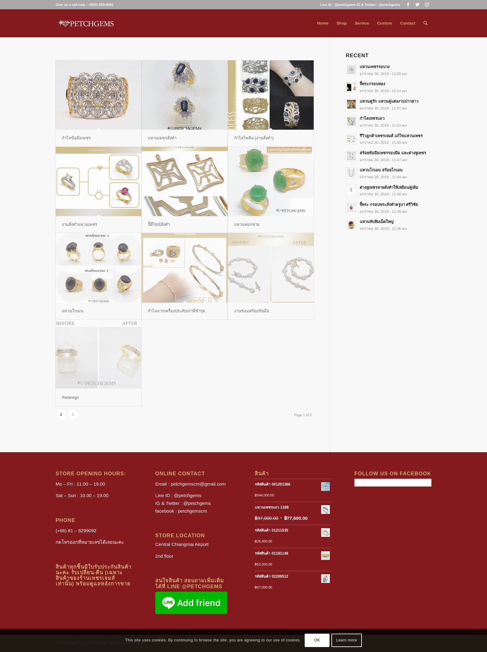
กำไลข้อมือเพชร (76, 138)
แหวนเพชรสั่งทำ (162, 138)
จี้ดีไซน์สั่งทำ (159, 224)
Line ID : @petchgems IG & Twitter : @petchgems (360, 5)
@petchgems (188, 495)
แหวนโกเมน (73, 311)
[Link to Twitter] (417, 4)
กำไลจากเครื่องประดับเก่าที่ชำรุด (176, 311)
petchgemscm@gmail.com (198, 484)
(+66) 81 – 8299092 (76, 530)
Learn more (346, 640)
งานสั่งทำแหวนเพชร (79, 224)
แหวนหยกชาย (247, 224)
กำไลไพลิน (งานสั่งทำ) (254, 138)
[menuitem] (358, 4)
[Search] (425, 23)
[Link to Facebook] (407, 4)
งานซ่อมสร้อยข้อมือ (251, 311)
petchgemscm (192, 511)
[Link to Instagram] (426, 4)
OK (317, 640)
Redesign (70, 397)
